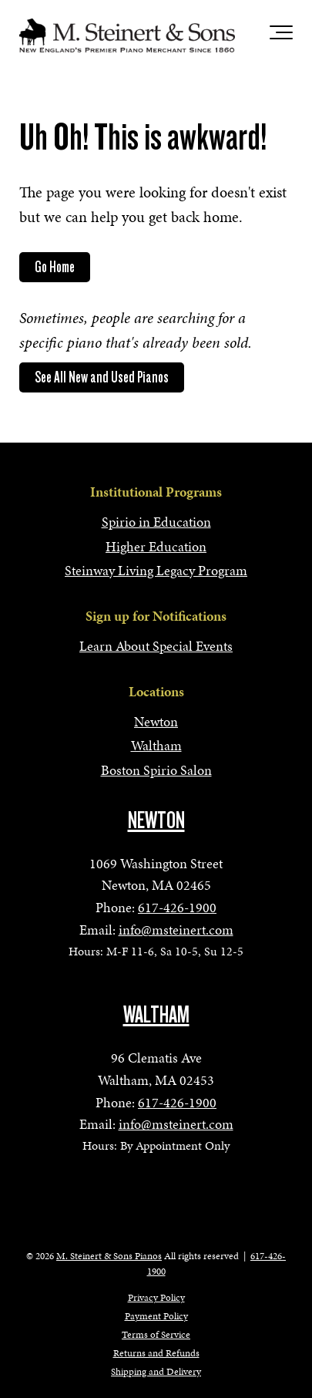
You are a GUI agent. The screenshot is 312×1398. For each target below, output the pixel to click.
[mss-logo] (127, 35)
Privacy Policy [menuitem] (156, 1298)
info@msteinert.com (176, 929)
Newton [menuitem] (156, 721)
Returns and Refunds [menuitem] (156, 1353)
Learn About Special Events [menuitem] (156, 645)
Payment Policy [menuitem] (156, 1316)
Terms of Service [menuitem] (156, 1335)
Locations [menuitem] (156, 691)
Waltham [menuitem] (156, 745)
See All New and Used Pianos (102, 377)
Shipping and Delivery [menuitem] (156, 1372)
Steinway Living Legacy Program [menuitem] (156, 570)
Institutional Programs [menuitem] (156, 491)
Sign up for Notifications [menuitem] (156, 615)
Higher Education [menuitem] (156, 546)
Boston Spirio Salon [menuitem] (156, 770)
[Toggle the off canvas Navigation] (281, 35)
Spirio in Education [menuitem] (156, 521)
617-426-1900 (177, 907)
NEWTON (156, 820)
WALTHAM (156, 1014)
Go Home (55, 266)
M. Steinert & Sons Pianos (109, 1256)
